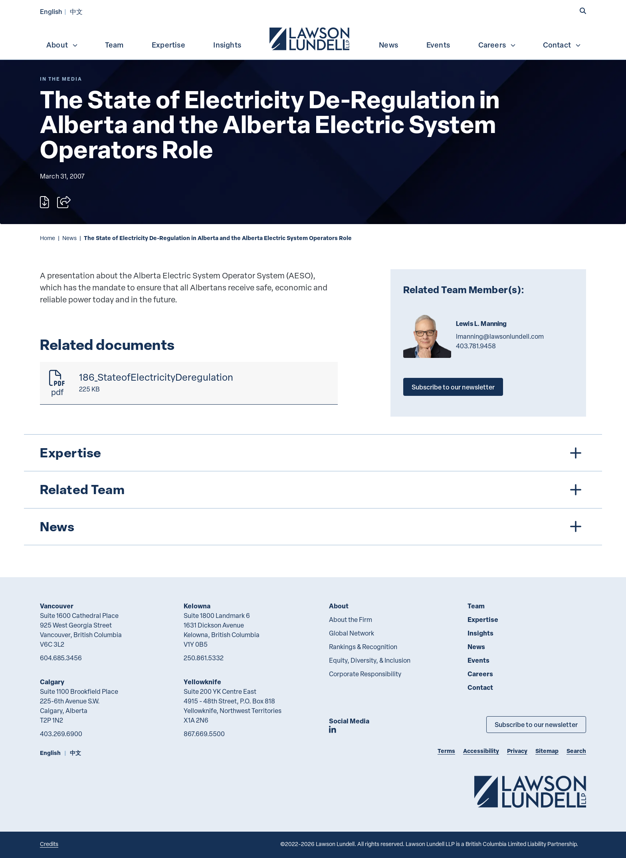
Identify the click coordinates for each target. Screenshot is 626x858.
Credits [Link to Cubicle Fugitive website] (49, 844)
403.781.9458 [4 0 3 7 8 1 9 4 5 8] (476, 346)
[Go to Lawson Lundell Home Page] (530, 791)
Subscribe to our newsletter (453, 386)
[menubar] (313, 38)
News (388, 45)
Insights (227, 45)
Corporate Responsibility (365, 673)
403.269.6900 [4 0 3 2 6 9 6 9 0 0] (61, 733)
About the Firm (350, 619)
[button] (583, 11)
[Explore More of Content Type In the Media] (61, 78)
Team (114, 45)
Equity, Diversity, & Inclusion (369, 660)
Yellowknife (202, 681)
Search (576, 751)
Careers (497, 45)
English (51, 11)
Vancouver (56, 605)
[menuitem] (310, 38)
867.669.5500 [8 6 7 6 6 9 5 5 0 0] (204, 733)
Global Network (351, 633)
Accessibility (481, 751)
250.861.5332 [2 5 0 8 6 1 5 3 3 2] (204, 657)
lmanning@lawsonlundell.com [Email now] (500, 336)
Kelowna (197, 605)
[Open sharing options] (64, 202)
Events (438, 45)
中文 (76, 11)
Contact (562, 45)
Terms (446, 751)
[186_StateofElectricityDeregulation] (189, 383)
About (62, 45)
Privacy (517, 751)
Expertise (168, 45)
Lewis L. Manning (481, 323)
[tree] (313, 489)
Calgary (52, 681)
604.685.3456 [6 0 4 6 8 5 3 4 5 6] (61, 657)
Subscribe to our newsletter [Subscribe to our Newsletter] (536, 724)
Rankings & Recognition (363, 646)
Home (47, 238)
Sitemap (547, 751)
